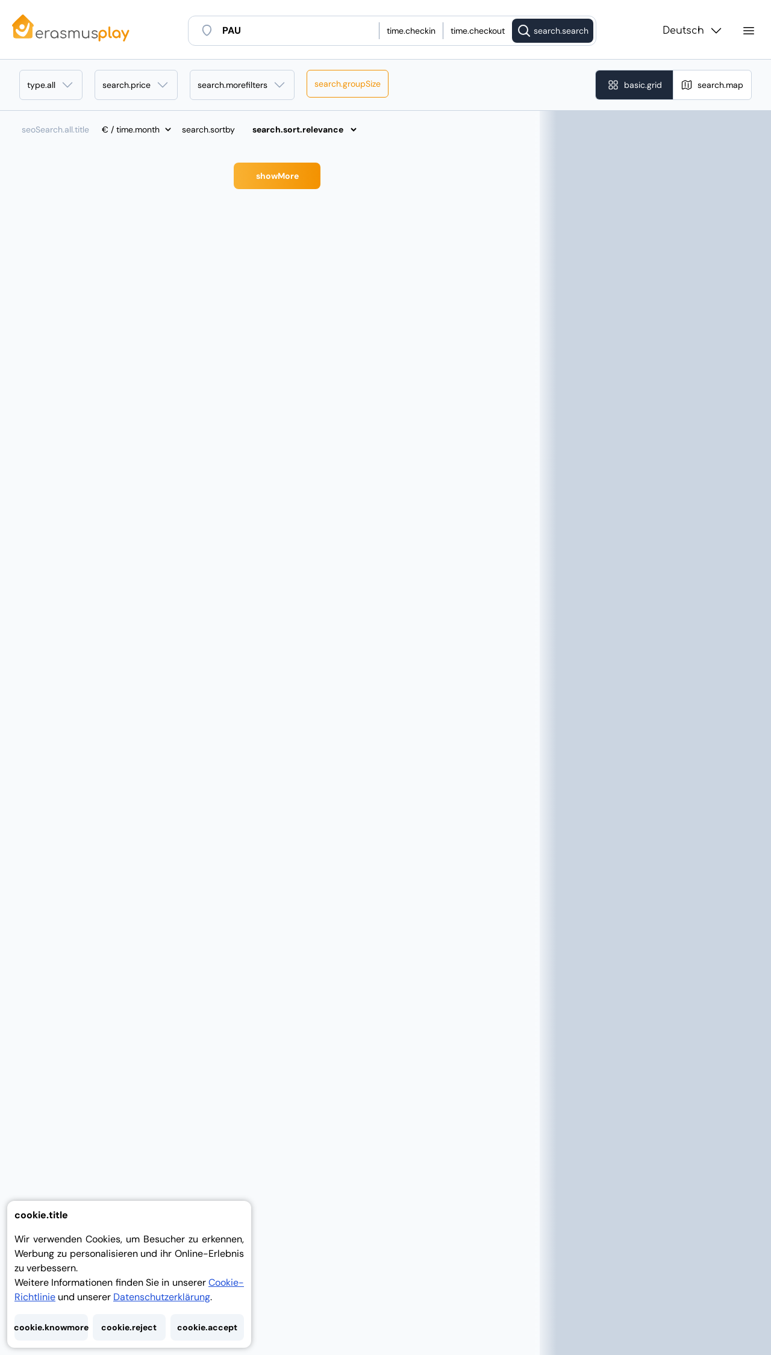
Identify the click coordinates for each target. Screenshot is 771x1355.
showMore (277, 175)
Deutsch (693, 30)
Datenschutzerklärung (161, 1297)
